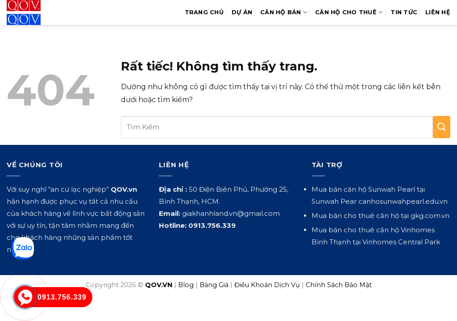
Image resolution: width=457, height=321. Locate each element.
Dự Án (242, 12)
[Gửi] (441, 127)
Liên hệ (437, 12)
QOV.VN (158, 285)
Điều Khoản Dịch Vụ (267, 285)
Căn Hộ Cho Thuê (348, 12)
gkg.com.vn (430, 215)
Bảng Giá (213, 285)
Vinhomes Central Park (401, 242)
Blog (186, 285)
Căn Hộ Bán (283, 12)
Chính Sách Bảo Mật (339, 285)
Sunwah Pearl (391, 189)
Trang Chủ (204, 12)
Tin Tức (404, 12)
